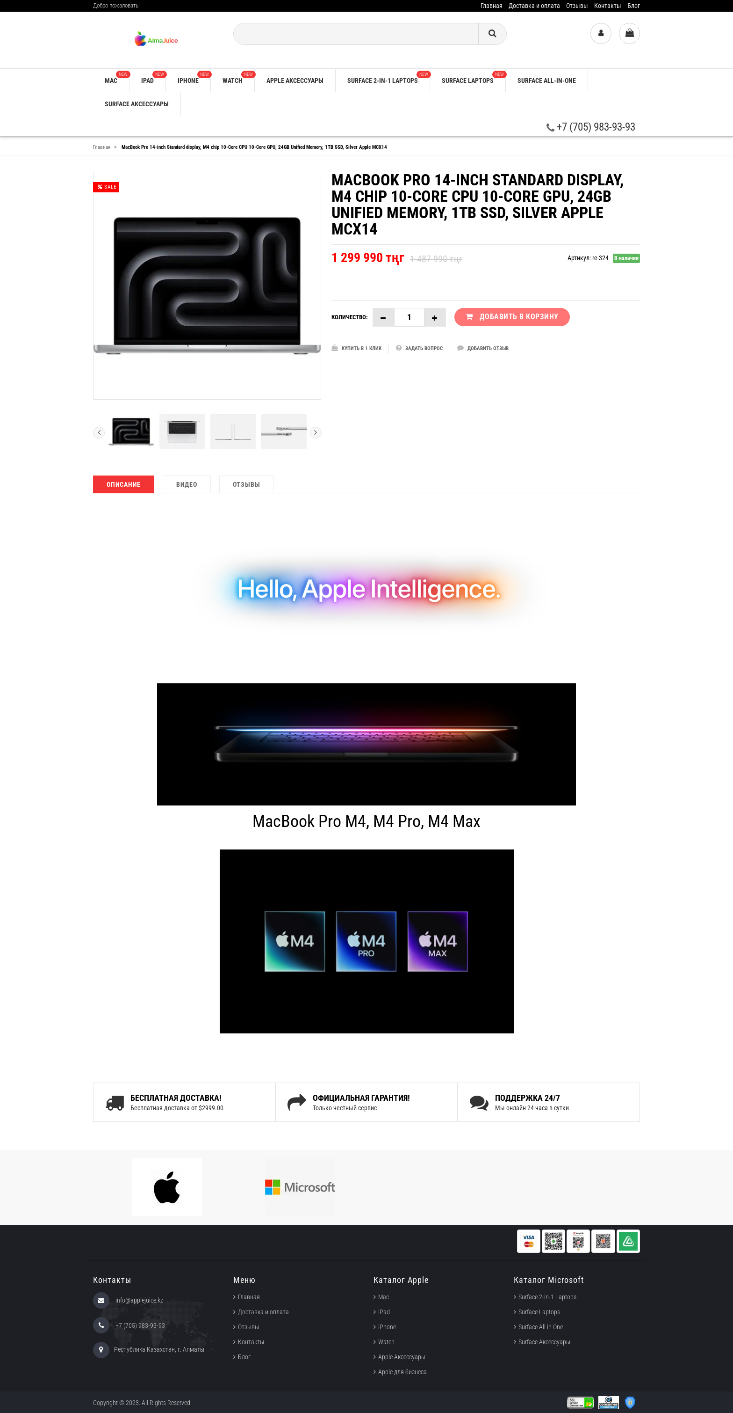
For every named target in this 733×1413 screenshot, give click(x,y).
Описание (124, 484)
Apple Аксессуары (401, 1357)
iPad (153, 77)
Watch (238, 77)
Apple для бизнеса (402, 1372)
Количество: (349, 317)
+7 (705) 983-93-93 (590, 127)
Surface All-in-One (546, 80)
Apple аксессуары (294, 80)
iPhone (194, 77)
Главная (492, 5)
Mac (117, 77)
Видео (186, 484)
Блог (633, 5)
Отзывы (577, 5)
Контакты (607, 5)
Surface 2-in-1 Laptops (388, 77)
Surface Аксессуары (137, 104)
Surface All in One (540, 1327)
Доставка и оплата (534, 5)
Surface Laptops (473, 77)
